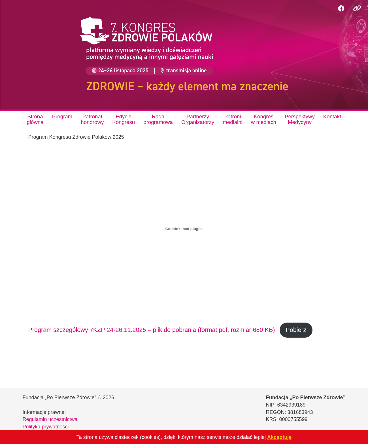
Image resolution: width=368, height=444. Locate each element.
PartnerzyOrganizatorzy (197, 119)
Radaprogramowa (158, 119)
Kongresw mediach (263, 119)
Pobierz (296, 329)
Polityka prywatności (46, 427)
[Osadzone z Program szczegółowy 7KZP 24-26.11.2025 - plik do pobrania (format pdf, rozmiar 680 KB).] (184, 229)
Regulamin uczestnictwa (50, 419)
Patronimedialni (233, 119)
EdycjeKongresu (123, 119)
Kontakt (332, 116)
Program (62, 116)
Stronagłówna (35, 119)
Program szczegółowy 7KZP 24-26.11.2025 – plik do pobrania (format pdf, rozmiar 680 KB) (151, 329)
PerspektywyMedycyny (300, 119)
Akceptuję (279, 437)
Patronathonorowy (92, 119)
